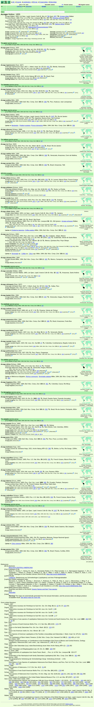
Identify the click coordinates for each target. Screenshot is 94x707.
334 (42, 86)
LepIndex (12, 31)
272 (10, 664)
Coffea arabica (29, 230)
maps (87, 62)
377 (62, 682)
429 (51, 649)
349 (63, 333)
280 (49, 448)
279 (21, 692)
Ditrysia (34, 2)
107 (74, 677)
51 (43, 667)
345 (40, 287)
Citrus (31, 253)
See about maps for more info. (30, 597)
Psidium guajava (25, 125)
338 (36, 147)
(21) (37, 66)
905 (74, 684)
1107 (52, 116)
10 (57, 606)
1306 (34, 92)
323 (22, 699)
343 (46, 259)
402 (71, 674)
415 (45, 49)
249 (10, 682)
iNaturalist (24, 31)
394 (47, 190)
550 (46, 286)
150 (49, 237)
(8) (32, 49)
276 (68, 645)
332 (46, 179)
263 (69, 637)
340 (60, 215)
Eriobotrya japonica (17, 230)
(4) (61, 19)
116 (52, 200)
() (61, 6)
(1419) (38, 24)
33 (70, 680)
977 (58, 692)
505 (45, 425)
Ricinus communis (32, 376)
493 (87, 619)
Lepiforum (12, 577)
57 (42, 131)
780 (48, 16)
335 (41, 111)
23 (46, 332)
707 (36, 699)
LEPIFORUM (53, 248)
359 (45, 526)
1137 (43, 685)
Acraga (44, 6)
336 (45, 102)
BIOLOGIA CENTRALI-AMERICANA (21, 567)
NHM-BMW (33, 31)
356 (33, 485)
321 (39, 682)
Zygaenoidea (43, 2)
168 (39, 92)
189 (62, 674)
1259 (72, 692)
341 (33, 224)
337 (61, 132)
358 (61, 514)
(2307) (37, 237)
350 (63, 354)
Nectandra (14, 125)
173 (57, 624)
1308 (38, 69)
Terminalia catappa (45, 376)
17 (41, 343)
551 (48, 66)
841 (62, 684)
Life (13, 2)
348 (61, 312)
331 (41, 44)
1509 (86, 692)
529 (16, 684)
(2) (31, 19)
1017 (87, 684)
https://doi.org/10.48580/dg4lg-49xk (70, 586)
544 (83, 634)
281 (42, 76)
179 (60, 670)
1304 (36, 434)
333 (41, 68)
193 (82, 680)
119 (42, 146)
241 (21, 682)
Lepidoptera (27, 2)
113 (50, 627)
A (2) (32, 76)
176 (50, 24)
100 (40, 471)
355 (62, 462)
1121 (50, 699)
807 (55, 16)
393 (45, 19)
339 (45, 165)
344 (43, 268)
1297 (77, 685)
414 (46, 91)
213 (49, 516)
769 (51, 684)
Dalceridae (53, 2)
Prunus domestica (37, 125)
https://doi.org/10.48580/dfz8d (56, 574)
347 (45, 297)
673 (39, 684)
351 (9, 378)
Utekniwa (19, 6)
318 (17, 664)
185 (41, 434)
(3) (31, 146)
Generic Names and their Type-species (44, 589)
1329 (20, 687)
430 (38, 398)
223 (65, 606)
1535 (66, 699)
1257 (63, 685)
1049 (16, 685)
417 (74, 682)
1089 (29, 685)
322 (44, 236)
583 (33, 692)
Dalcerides (29, 6)
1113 (56, 685)
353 (42, 420)
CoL (17, 31)
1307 (82, 33)
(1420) (34, 179)
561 (81, 674)
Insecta (18, 2)
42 (11, 621)
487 (57, 272)
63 (40, 427)
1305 (36, 34)
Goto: (33, 12)
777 (46, 692)
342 (33, 239)
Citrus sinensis (16, 543)
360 (44, 539)
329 (71, 19)
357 (62, 500)
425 (86, 682)
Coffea (23, 253)
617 (27, 684)
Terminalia (14, 253)
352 (44, 393)
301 (76, 655)
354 (44, 439)
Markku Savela (69, 704)
